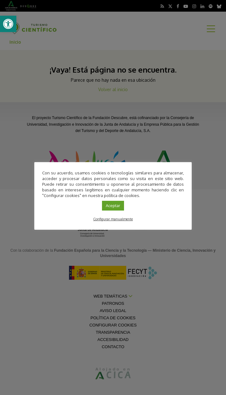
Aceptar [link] (113, 205)
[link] (8, 24)
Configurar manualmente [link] (113, 219)
